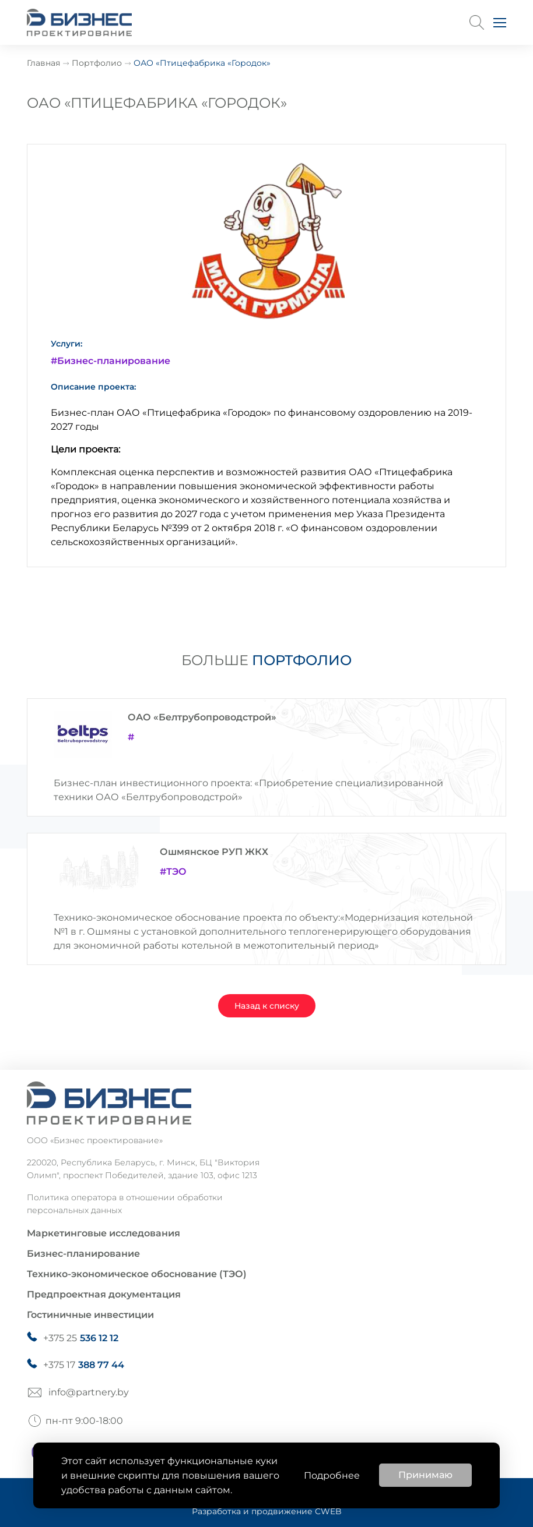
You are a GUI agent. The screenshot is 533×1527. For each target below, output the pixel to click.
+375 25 (80, 1338)
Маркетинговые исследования (103, 1233)
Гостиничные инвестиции (90, 1314)
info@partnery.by (88, 1392)
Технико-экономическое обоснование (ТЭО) (137, 1273)
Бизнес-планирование (83, 1253)
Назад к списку (266, 1006)
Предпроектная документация (104, 1294)
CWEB (328, 1511)
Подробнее (332, 1475)
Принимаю (425, 1474)
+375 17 (83, 1365)
